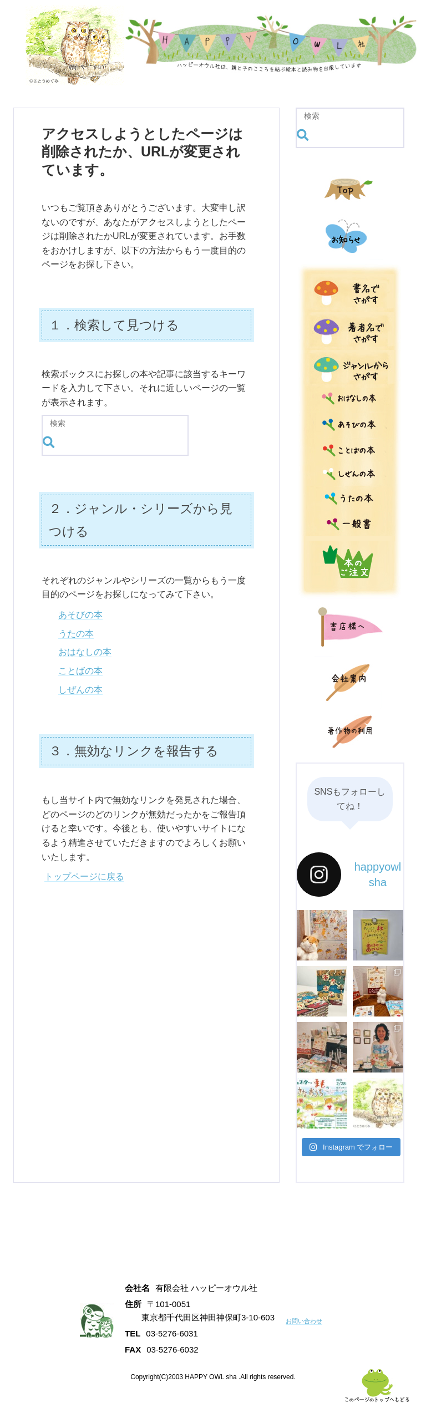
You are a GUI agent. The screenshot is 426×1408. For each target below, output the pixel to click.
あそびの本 (80, 614)
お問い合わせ (311, 1320)
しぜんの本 (80, 689)
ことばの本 (80, 670)
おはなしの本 (84, 652)
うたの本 (76, 633)
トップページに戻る (84, 876)
